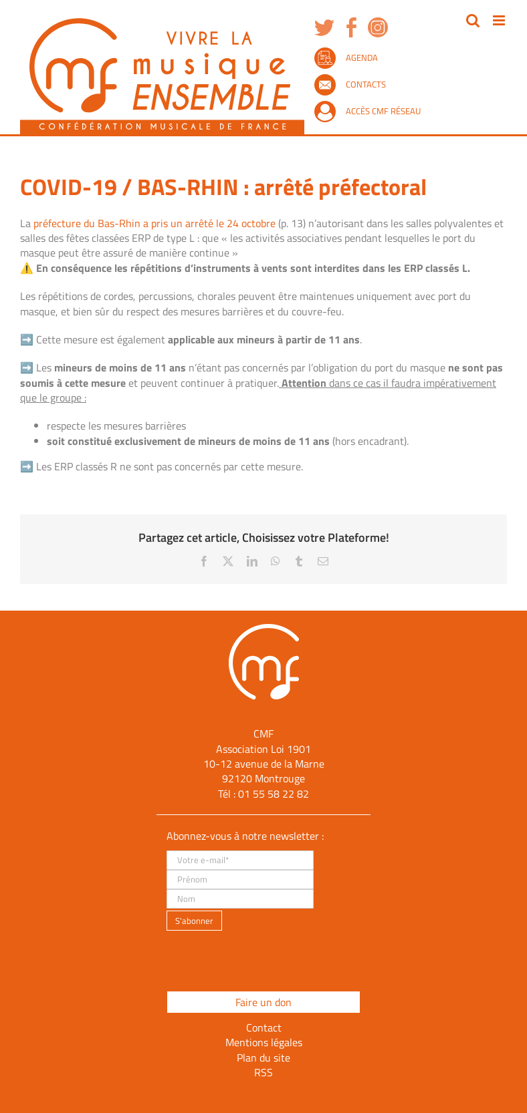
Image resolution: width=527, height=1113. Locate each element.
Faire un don (263, 1002)
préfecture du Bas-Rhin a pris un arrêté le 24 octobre (154, 223)
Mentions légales (263, 1042)
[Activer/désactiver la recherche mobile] (473, 20)
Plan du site (263, 1057)
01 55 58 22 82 (273, 794)
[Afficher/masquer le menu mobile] (500, 20)
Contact (264, 1027)
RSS (263, 1072)
